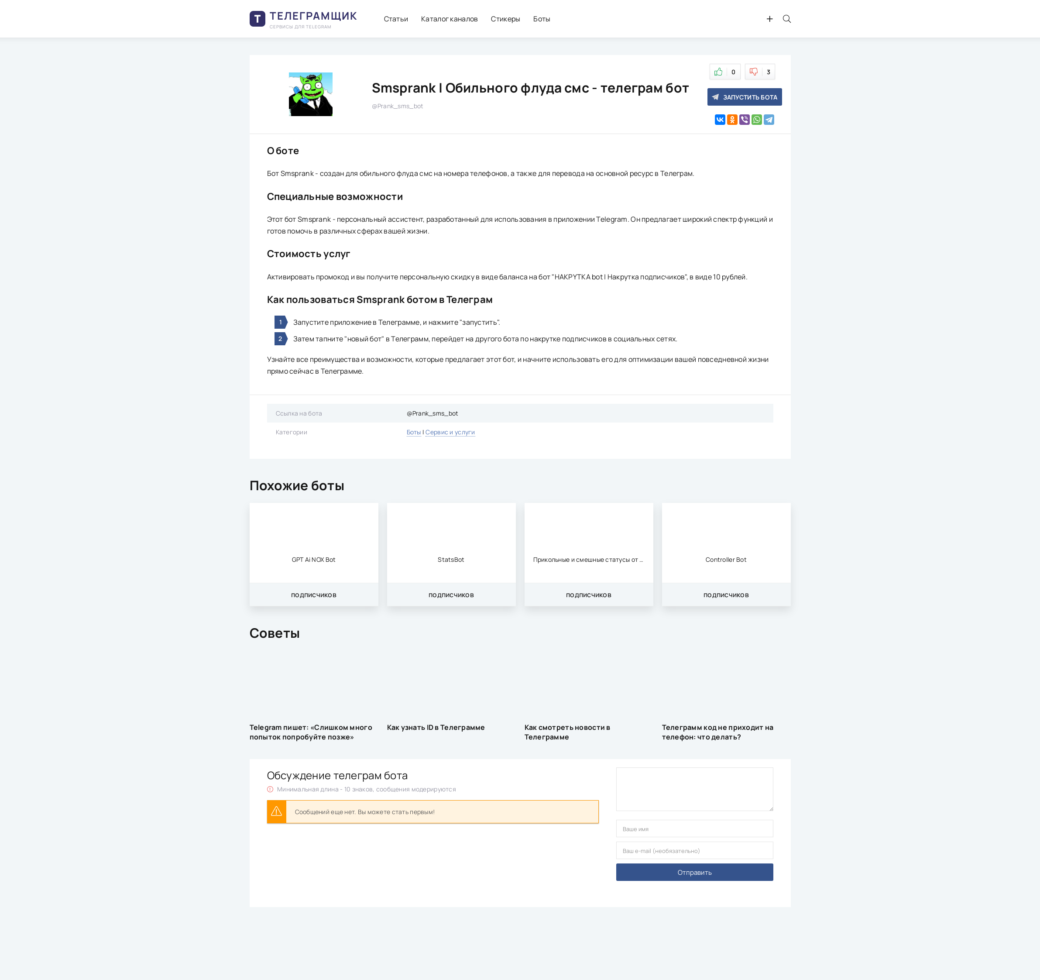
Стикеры (505, 19)
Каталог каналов (449, 19)
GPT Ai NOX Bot (314, 559)
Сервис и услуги (450, 432)
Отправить (695, 872)
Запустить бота (745, 97)
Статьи (396, 19)
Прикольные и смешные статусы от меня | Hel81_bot (589, 559)
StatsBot (451, 559)
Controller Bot (726, 559)
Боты (541, 19)
